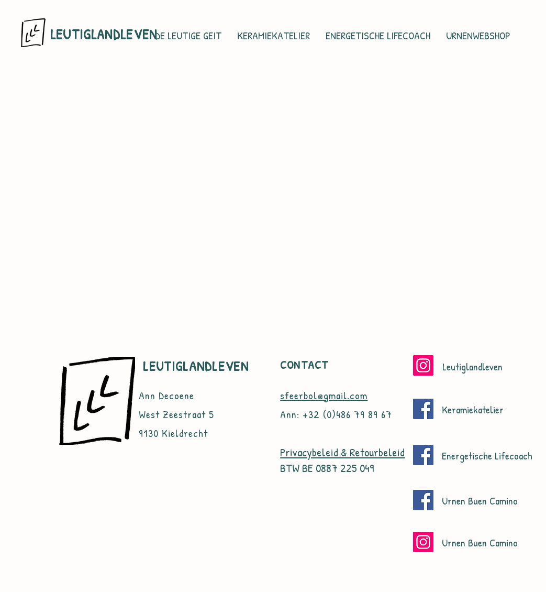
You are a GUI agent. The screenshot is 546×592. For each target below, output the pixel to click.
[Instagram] (423, 365)
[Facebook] (423, 409)
